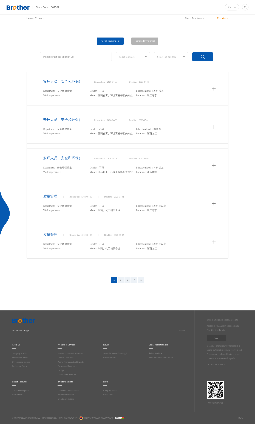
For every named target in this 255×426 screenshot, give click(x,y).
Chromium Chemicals (68, 374)
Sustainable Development (161, 358)
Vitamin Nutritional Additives (71, 353)
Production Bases (20, 366)
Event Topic (109, 394)
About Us (17, 345)
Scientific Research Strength (117, 353)
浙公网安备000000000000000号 (96, 420)
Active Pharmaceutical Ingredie (73, 362)
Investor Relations (67, 382)
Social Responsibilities (161, 345)
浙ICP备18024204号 (68, 420)
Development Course (22, 362)
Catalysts (62, 370)
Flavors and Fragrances (69, 366)
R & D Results (110, 357)
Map (216, 338)
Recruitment (18, 394)
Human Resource (36, 18)
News (106, 382)
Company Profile (20, 353)
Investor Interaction (67, 394)
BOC (240, 420)
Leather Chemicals (67, 357)
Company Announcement (70, 390)
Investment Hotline (66, 399)
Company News (110, 390)
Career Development (22, 390)
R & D (106, 345)
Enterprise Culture (21, 357)
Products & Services (69, 345)
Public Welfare (155, 353)
